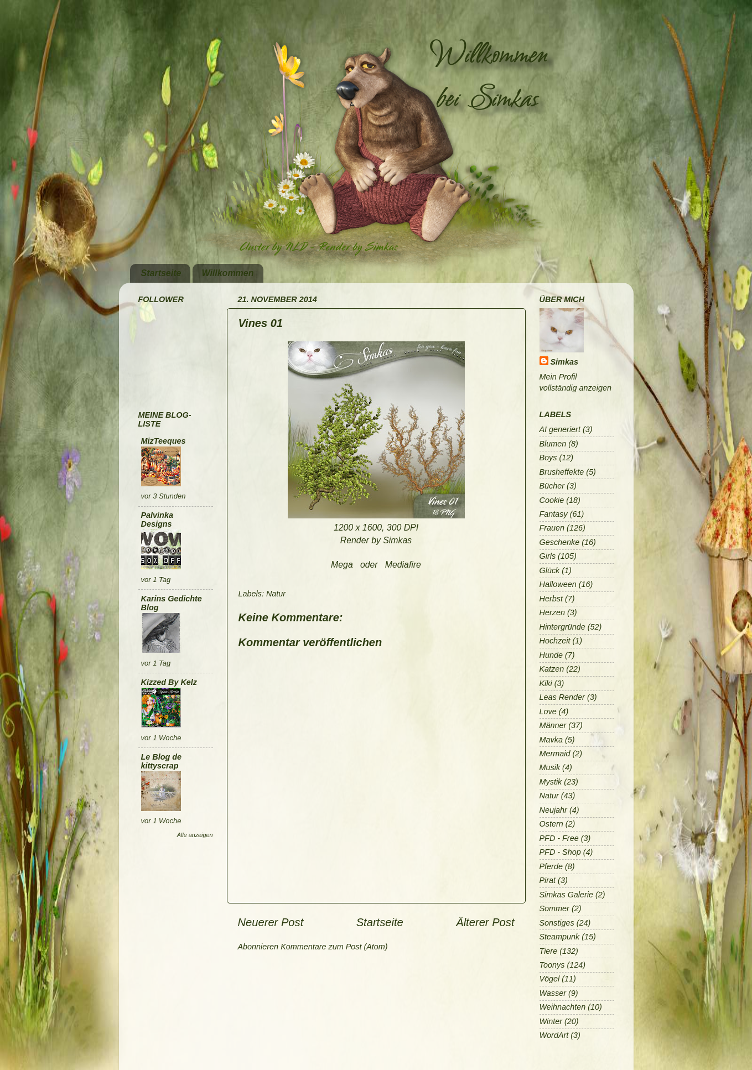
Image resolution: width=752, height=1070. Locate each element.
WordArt (554, 1035)
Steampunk (560, 936)
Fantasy (554, 514)
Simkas (564, 361)
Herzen (552, 612)
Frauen (552, 527)
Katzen (552, 668)
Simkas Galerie (567, 894)
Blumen (553, 443)
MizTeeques (163, 441)
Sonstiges (557, 922)
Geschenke (560, 542)
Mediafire (403, 564)
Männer (553, 725)
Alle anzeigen (195, 835)
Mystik (551, 781)
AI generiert (560, 429)
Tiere (549, 951)
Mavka (551, 739)
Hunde (551, 655)
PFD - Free (559, 838)
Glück (550, 570)
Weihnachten (563, 1007)
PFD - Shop (560, 852)
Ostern (551, 823)
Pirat (548, 880)
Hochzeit (555, 640)
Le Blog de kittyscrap (161, 761)
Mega (342, 564)
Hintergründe (562, 626)
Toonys (552, 964)
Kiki (546, 683)
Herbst (551, 598)
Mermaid (555, 753)
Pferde (551, 866)
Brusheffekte (562, 472)
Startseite (161, 273)
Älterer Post (485, 922)
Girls (548, 556)
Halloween (558, 584)
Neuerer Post (271, 922)
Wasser (553, 993)
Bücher (552, 485)
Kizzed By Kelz (169, 682)
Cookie (552, 500)
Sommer (554, 908)
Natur (276, 593)
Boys (548, 457)
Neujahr (553, 810)
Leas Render (562, 697)
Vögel (550, 978)
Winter (551, 1021)
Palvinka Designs (157, 519)
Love (548, 711)
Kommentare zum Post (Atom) (334, 946)
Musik (550, 767)
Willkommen (227, 273)
